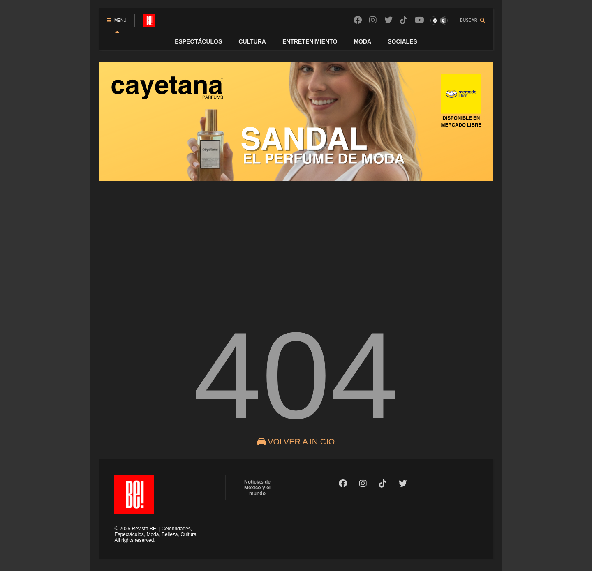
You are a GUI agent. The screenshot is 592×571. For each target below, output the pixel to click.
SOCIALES (402, 41)
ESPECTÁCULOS (198, 41)
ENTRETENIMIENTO (310, 41)
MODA (362, 41)
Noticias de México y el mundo (257, 487)
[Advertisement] (296, 244)
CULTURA (252, 41)
